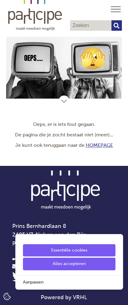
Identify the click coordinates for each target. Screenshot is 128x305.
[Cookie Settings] (7, 296)
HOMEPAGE (99, 145)
